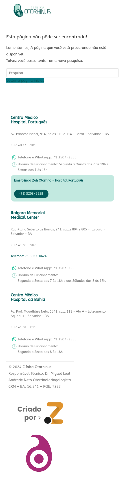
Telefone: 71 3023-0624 (29, 256)
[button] (67, 11)
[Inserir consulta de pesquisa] (62, 72)
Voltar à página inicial (25, 80)
